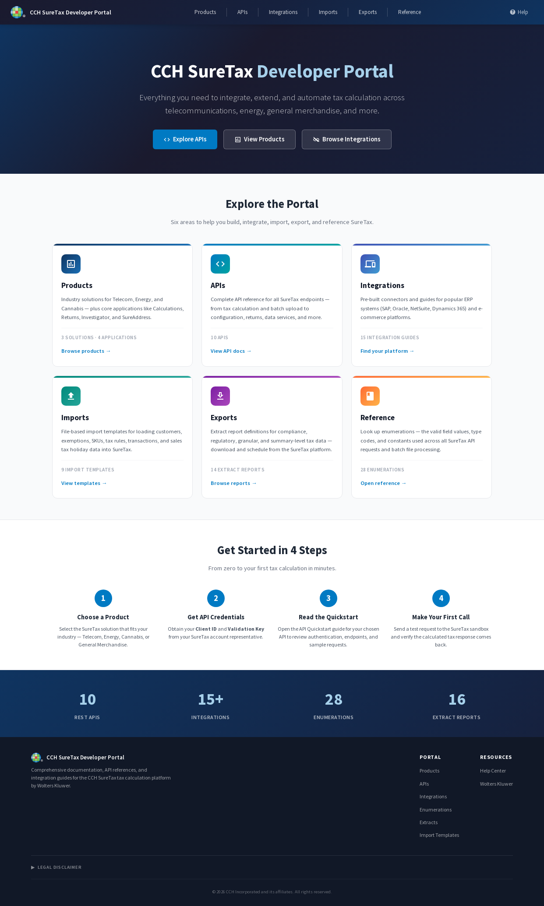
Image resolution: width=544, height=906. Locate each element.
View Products (259, 139)
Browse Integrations (347, 139)
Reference (409, 12)
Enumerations (436, 809)
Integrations (283, 12)
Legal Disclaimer (56, 867)
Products (205, 12)
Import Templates (439, 835)
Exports (368, 12)
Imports (328, 12)
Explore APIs (185, 139)
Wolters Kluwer (496, 783)
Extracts (429, 822)
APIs (242, 12)
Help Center (493, 770)
